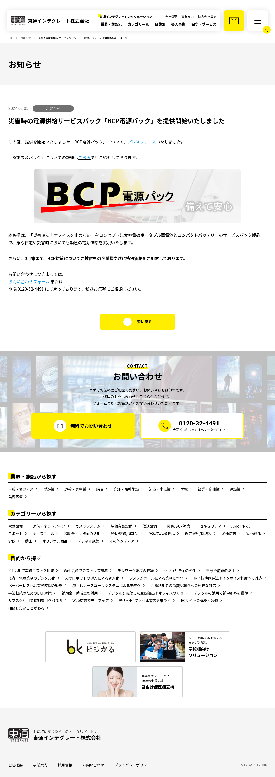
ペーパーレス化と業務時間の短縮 (35, 585)
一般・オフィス (21, 489)
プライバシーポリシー (133, 764)
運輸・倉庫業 (75, 489)
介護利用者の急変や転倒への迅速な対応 (183, 585)
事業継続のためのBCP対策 (30, 593)
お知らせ (53, 108)
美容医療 (15, 496)
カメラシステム (88, 526)
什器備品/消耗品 (161, 533)
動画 (28, 541)
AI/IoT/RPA (240, 526)
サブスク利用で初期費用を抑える (35, 600)
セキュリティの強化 (180, 570)
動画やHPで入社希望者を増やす (145, 600)
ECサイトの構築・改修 (199, 600)
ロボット (15, 533)
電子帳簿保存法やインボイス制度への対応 (227, 578)
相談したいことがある (26, 608)
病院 (99, 489)
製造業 (49, 489)
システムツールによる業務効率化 (156, 578)
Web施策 (253, 533)
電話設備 (15, 526)
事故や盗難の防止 (220, 570)
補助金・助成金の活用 (82, 533)
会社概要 (171, 16)
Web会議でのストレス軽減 (86, 570)
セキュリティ (210, 526)
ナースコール (43, 533)
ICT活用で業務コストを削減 (31, 570)
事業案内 (187, 16)
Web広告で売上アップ (90, 600)
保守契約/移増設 (198, 533)
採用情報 (65, 764)
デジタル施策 (88, 541)
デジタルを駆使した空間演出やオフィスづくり (146, 593)
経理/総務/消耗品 (124, 533)
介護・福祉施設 (126, 489)
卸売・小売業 (160, 489)
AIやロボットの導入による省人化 (92, 578)
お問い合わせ (93, 764)
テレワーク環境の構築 (136, 570)
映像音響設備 (121, 526)
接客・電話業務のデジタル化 (31, 578)
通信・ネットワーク (49, 526)
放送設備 (149, 526)
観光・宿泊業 (209, 489)
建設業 (235, 489)
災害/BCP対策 (178, 526)
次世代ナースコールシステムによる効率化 (106, 585)
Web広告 (229, 533)
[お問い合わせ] (234, 20)
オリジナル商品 (55, 541)
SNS (11, 541)
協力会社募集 (207, 16)
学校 (184, 489)
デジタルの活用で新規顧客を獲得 (221, 593)
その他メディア (121, 541)
